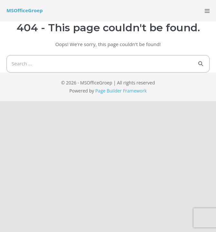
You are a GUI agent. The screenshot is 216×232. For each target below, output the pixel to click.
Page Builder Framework (121, 91)
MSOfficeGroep (24, 10)
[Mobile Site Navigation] (207, 11)
